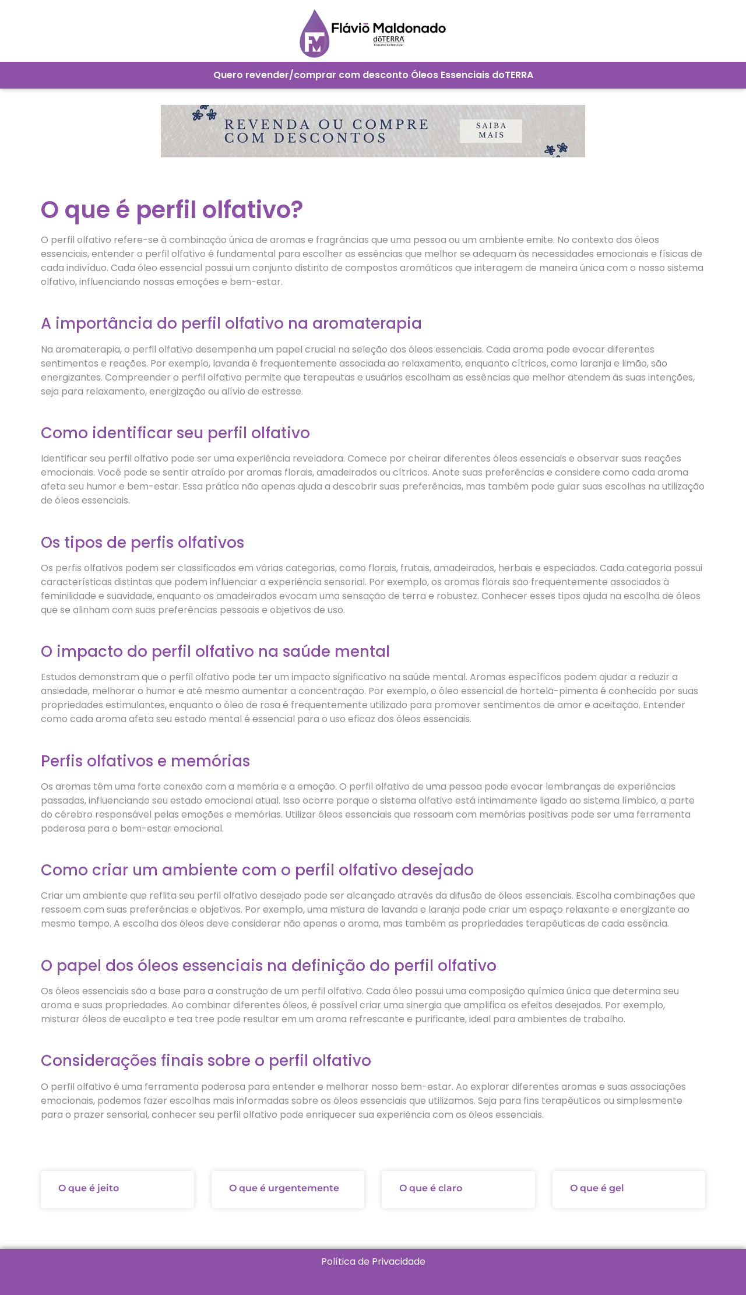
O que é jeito (88, 1188)
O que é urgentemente (284, 1188)
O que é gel (597, 1188)
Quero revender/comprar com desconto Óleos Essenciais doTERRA (373, 75)
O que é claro (430, 1188)
